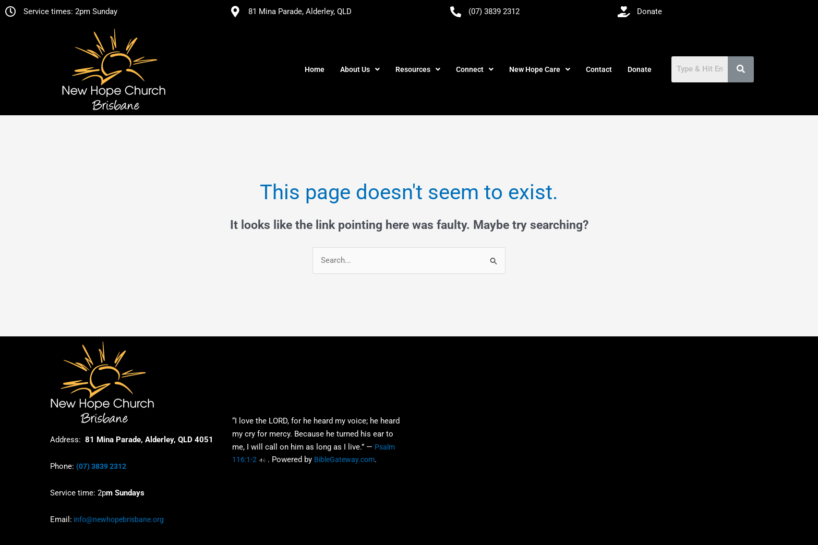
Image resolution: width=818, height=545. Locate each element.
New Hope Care (539, 69)
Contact (599, 69)
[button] (360, 69)
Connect (475, 69)
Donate (640, 69)
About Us (360, 69)
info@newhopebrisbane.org (118, 519)
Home (314, 69)
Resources (417, 69)
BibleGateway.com (344, 460)
